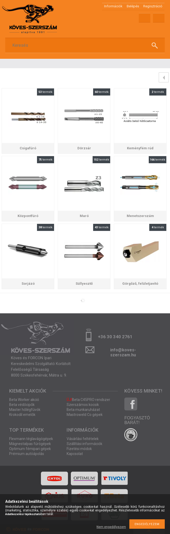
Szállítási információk (84, 444)
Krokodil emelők (22, 415)
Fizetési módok (79, 449)
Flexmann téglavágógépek (31, 439)
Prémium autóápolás (26, 454)
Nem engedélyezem (111, 527)
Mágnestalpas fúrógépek (30, 444)
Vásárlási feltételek (83, 439)
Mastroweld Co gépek (85, 415)
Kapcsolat (75, 454)
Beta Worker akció (24, 400)
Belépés (133, 6)
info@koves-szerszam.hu (123, 351)
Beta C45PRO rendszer (88, 400)
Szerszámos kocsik (83, 405)
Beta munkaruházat (83, 410)
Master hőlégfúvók (24, 410)
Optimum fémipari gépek (30, 449)
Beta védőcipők (22, 405)
